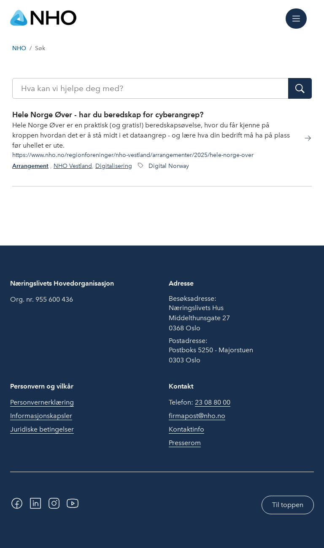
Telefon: (199, 402)
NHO (19, 48)
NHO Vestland (73, 166)
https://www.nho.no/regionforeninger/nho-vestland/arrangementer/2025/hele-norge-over (133, 155)
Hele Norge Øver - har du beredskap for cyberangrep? (107, 114)
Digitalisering (113, 166)
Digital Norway (168, 166)
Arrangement (30, 166)
